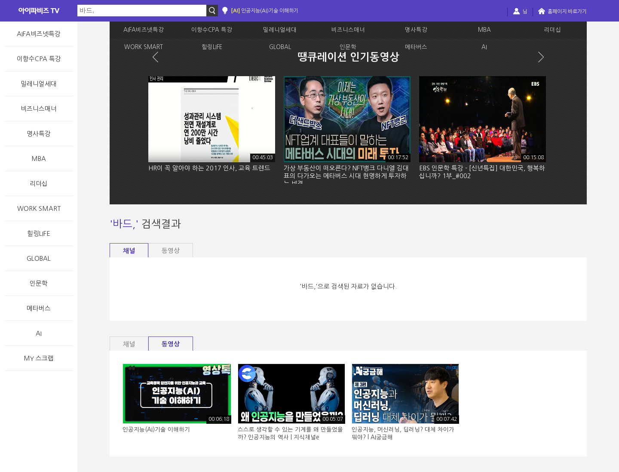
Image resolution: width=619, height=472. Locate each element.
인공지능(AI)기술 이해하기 (264, 10)
